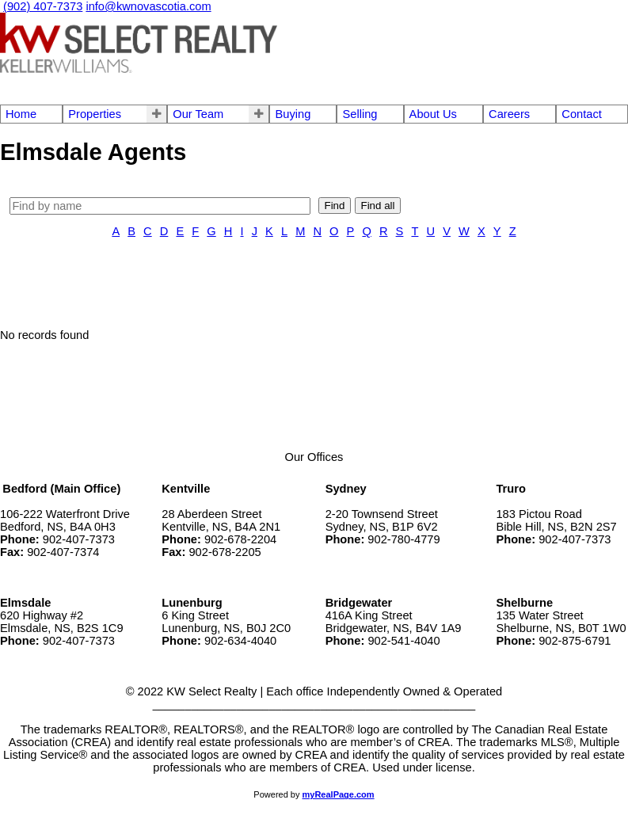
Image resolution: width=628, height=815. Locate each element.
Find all (378, 205)
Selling (359, 114)
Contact (581, 114)
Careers (509, 114)
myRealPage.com (339, 794)
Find (335, 205)
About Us (433, 114)
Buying (292, 114)
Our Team (198, 114)
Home (21, 114)
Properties (94, 114)
